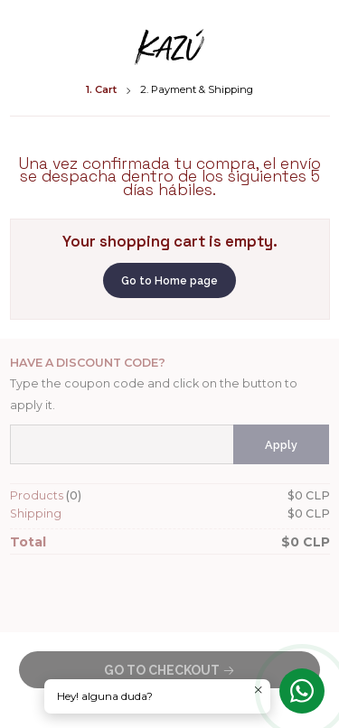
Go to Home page (169, 281)
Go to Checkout (169, 670)
